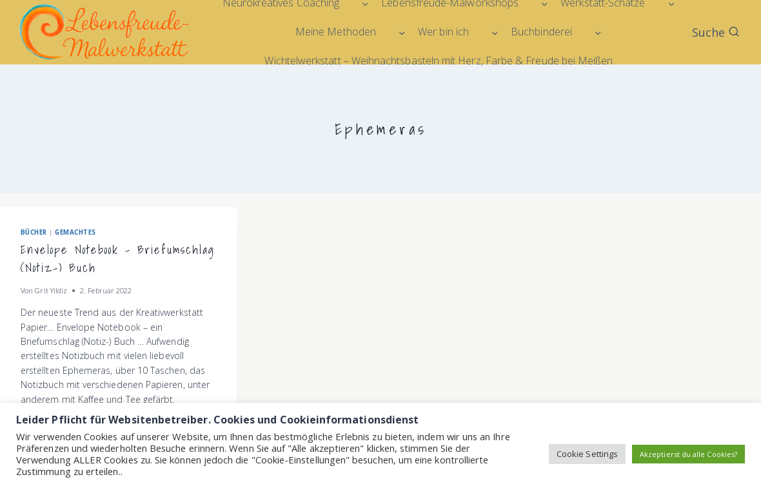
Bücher (34, 232)
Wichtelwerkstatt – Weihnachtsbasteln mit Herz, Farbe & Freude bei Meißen (438, 60)
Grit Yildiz (51, 290)
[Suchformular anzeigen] (716, 32)
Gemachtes (75, 232)
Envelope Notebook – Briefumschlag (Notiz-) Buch (118, 259)
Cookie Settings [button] (587, 454)
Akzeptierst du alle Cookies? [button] (688, 454)
